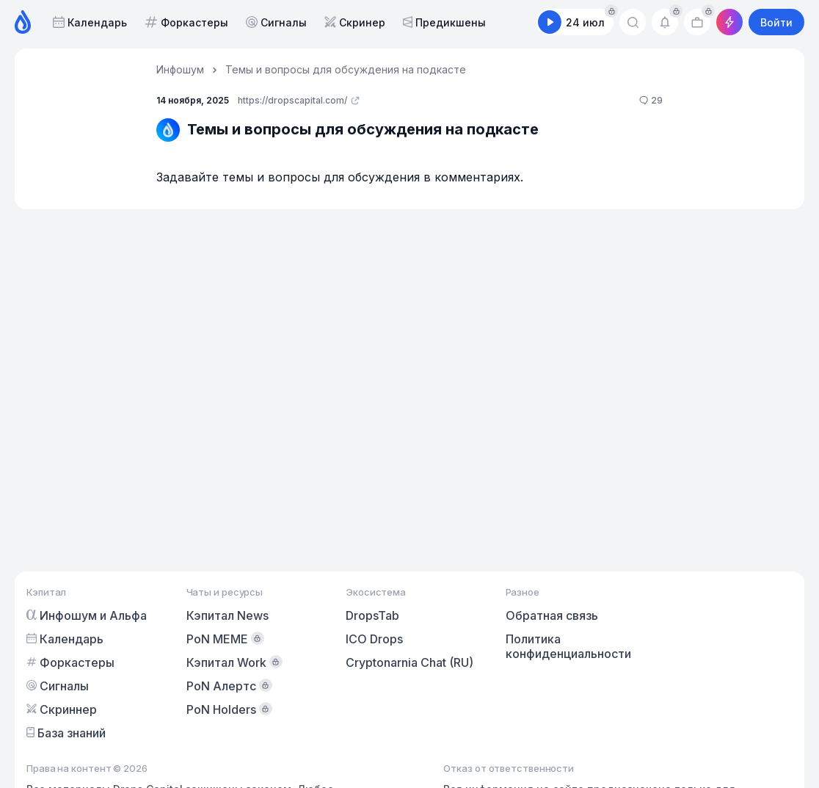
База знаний (66, 733)
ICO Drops (374, 639)
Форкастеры (186, 22)
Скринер (354, 22)
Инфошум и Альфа (86, 615)
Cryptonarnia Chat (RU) (409, 662)
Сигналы (276, 22)
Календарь (90, 22)
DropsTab (372, 615)
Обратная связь (552, 615)
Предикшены (444, 22)
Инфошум (180, 69)
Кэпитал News (227, 615)
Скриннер (61, 709)
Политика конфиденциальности (568, 646)
